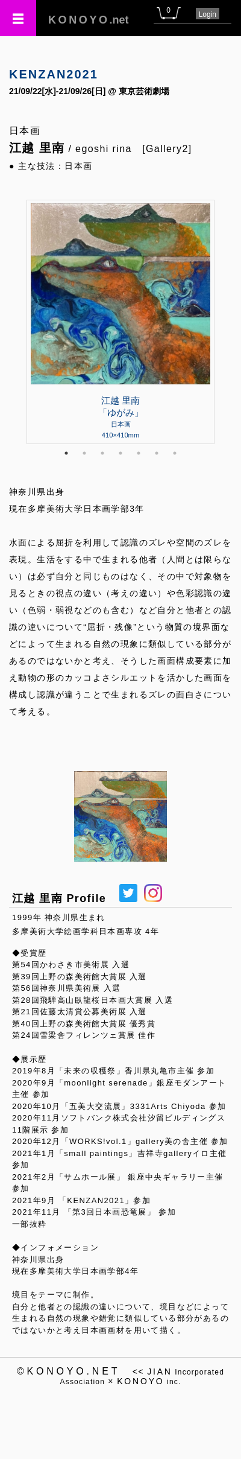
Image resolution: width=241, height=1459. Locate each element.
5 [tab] (139, 453)
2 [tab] (84, 453)
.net (88, 20)
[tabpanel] (120, 321)
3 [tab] (102, 453)
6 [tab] (157, 453)
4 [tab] (120, 453)
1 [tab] (66, 453)
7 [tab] (175, 453)
